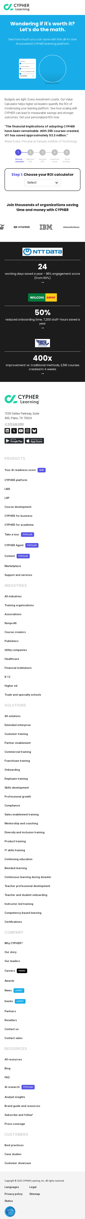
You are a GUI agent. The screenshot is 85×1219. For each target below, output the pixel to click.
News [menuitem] (14, 990)
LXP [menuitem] (7, 498)
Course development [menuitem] (18, 507)
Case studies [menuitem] (13, 1154)
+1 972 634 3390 (14, 424)
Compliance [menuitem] (12, 805)
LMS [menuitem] (7, 489)
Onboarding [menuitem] (12, 769)
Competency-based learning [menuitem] (23, 913)
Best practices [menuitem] (14, 1145)
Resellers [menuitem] (11, 1020)
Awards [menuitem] (9, 980)
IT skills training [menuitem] (15, 850)
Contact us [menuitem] (12, 1029)
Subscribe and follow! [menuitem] (19, 1115)
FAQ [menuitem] (7, 1077)
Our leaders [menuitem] (12, 961)
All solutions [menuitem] (12, 716)
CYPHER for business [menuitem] (18, 516)
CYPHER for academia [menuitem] (19, 524)
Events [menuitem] (15, 1001)
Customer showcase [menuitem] (18, 1163)
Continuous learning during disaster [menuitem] (28, 877)
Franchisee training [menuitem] (17, 760)
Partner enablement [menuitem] (18, 743)
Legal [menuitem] (32, 1187)
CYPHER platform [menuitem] (16, 480)
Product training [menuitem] (15, 841)
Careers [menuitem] (16, 971)
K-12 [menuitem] (7, 676)
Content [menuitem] (17, 556)
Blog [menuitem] (7, 1068)
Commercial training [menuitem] (18, 752)
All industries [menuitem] (13, 596)
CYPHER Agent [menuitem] (21, 545)
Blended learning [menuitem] (16, 868)
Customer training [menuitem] (16, 734)
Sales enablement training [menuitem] (22, 814)
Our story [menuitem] (10, 952)
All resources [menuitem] (13, 1059)
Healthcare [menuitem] (12, 659)
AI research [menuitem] (20, 1087)
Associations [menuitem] (13, 614)
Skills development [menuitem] (17, 787)
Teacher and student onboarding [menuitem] (26, 895)
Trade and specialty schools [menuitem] (23, 694)
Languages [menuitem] (12, 1187)
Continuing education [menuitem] (18, 859)
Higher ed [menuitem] (11, 685)
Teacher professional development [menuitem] (27, 886)
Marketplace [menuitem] (13, 566)
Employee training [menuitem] (16, 778)
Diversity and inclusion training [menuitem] (25, 832)
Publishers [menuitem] (11, 641)
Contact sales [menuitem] (13, 1038)
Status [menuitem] (9, 1201)
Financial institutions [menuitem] (18, 668)
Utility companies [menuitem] (16, 650)
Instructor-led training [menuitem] (19, 904)
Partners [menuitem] (10, 1011)
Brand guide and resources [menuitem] (22, 1106)
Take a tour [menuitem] (19, 534)
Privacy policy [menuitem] (13, 1194)
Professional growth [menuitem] (18, 796)
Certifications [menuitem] (13, 921)
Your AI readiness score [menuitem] (25, 470)
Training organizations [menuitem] (19, 605)
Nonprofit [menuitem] (11, 623)
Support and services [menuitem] (18, 575)
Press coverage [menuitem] (15, 1124)
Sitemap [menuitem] (34, 1194)
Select (31, 182)
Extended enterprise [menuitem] (18, 725)
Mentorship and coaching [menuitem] (21, 823)
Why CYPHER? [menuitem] (14, 943)
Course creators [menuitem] (15, 632)
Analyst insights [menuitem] (15, 1097)
